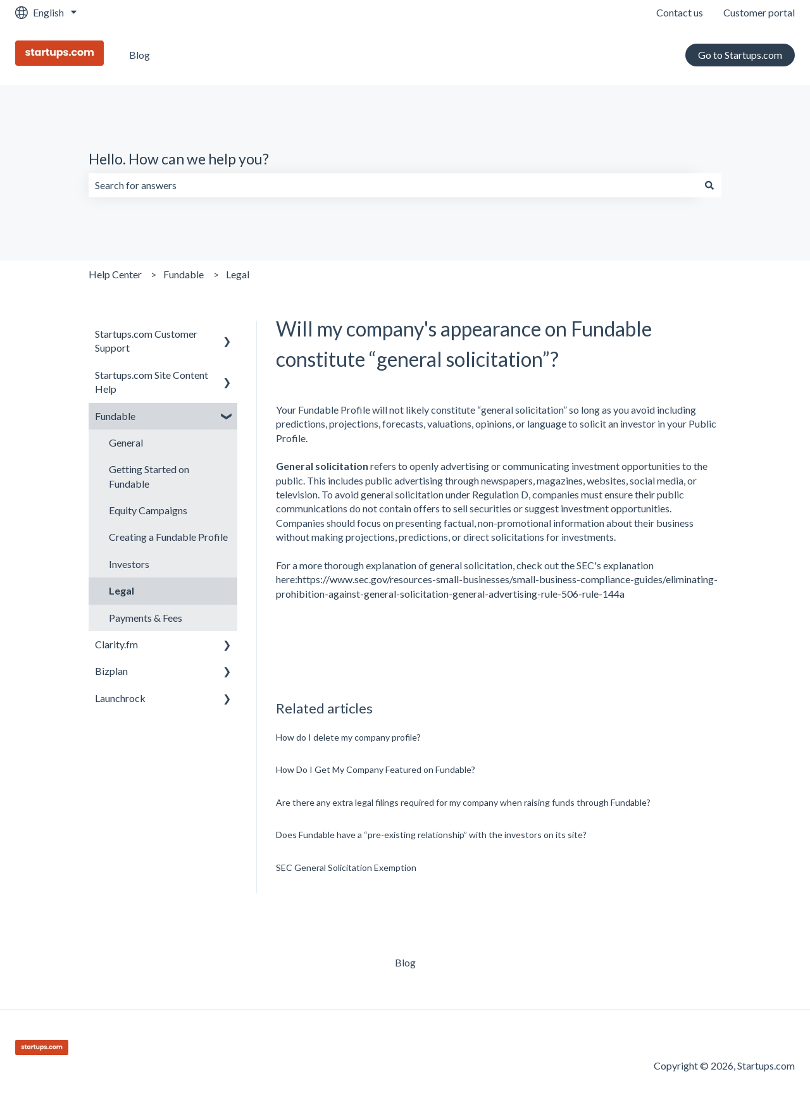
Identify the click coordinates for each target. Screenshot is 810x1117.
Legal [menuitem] (121, 590)
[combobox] (393, 185)
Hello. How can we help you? (179, 159)
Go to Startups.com (740, 55)
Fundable (183, 274)
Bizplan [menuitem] (111, 671)
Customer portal (759, 12)
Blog (139, 55)
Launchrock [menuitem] (120, 698)
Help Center (115, 274)
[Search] (709, 185)
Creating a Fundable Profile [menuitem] (168, 537)
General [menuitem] (126, 442)
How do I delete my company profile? (348, 737)
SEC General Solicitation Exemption (346, 867)
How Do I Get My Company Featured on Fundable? (375, 769)
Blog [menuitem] (405, 962)
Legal (237, 274)
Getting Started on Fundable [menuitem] (149, 476)
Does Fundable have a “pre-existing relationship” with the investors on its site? (431, 834)
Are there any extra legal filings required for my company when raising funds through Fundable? (463, 802)
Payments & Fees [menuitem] (145, 618)
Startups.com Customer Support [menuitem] (146, 341)
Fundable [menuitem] (115, 416)
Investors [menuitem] (129, 564)
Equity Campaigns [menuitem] (148, 510)
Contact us (679, 12)
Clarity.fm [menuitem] (116, 644)
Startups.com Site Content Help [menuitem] (151, 382)
